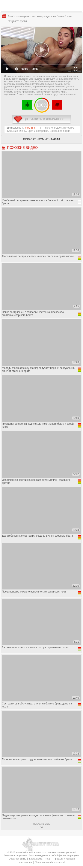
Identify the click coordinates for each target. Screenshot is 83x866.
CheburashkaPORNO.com (42, 6)
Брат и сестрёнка (38, 130)
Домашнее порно (60, 130)
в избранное (41, 119)
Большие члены (16, 130)
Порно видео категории (59, 127)
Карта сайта (35, 858)
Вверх (75, 809)
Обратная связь (17, 858)
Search (76, 5)
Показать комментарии (41, 139)
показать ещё (41, 824)
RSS (47, 858)
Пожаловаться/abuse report (50, 862)
